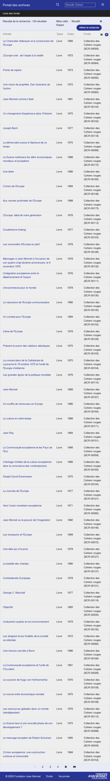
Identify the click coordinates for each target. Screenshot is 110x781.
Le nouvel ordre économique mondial (23, 694)
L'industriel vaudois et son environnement (26, 621)
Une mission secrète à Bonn (19, 650)
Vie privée (64, 776)
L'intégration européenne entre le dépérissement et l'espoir (21, 275)
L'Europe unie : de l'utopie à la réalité (23, 55)
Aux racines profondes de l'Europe (22, 200)
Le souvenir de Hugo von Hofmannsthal (25, 680)
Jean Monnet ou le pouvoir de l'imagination (26, 520)
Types (59, 34)
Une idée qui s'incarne (15, 549)
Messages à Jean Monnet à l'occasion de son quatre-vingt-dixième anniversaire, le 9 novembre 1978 (26, 262)
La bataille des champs (16, 563)
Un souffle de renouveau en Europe (23, 404)
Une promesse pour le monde (19, 287)
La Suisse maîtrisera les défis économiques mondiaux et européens (27, 159)
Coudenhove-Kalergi (14, 229)
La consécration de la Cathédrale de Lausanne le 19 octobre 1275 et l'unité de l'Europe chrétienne (26, 364)
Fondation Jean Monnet (27, 776)
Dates (70, 34)
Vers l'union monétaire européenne (22, 505)
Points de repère (12, 70)
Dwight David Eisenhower (17, 476)
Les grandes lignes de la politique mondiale (27, 375)
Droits (49, 776)
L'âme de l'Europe (13, 331)
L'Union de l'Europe (13, 186)
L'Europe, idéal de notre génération (22, 215)
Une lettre (8, 171)
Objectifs (8, 607)
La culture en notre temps (17, 418)
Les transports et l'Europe (17, 534)
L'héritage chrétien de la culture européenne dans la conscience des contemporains (27, 464)
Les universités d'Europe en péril (21, 244)
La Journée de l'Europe (16, 491)
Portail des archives (16, 5)
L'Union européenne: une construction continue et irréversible (24, 754)
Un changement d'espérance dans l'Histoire (27, 113)
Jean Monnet (10, 389)
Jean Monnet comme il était (18, 99)
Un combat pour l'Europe (17, 317)
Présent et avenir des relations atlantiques (26, 346)
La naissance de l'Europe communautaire (26, 302)
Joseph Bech (10, 128)
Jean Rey (8, 433)
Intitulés (7, 34)
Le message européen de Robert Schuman (27, 738)
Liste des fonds (11, 13)
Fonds (96, 34)
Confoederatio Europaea (16, 578)
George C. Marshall (14, 592)
